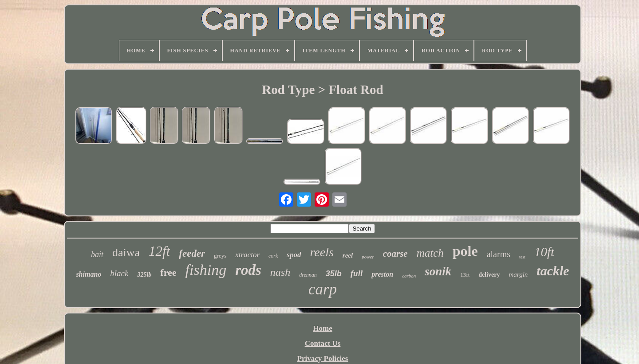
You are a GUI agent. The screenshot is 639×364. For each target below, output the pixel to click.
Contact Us (323, 343)
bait (97, 254)
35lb (334, 273)
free (168, 272)
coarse (395, 253)
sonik (438, 271)
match (430, 253)
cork (273, 256)
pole (465, 251)
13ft (464, 274)
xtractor (247, 254)
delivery (489, 274)
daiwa (126, 252)
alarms (498, 254)
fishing (206, 270)
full (357, 273)
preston (382, 274)
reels (321, 252)
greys (220, 255)
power (368, 256)
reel (348, 255)
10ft (544, 252)
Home (322, 328)
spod (294, 254)
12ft (159, 251)
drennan (308, 275)
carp (322, 289)
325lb (144, 274)
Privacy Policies (322, 358)
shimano (88, 274)
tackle (552, 270)
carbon (409, 275)
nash (280, 272)
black (119, 273)
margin (518, 274)
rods (248, 270)
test (522, 256)
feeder (192, 253)
